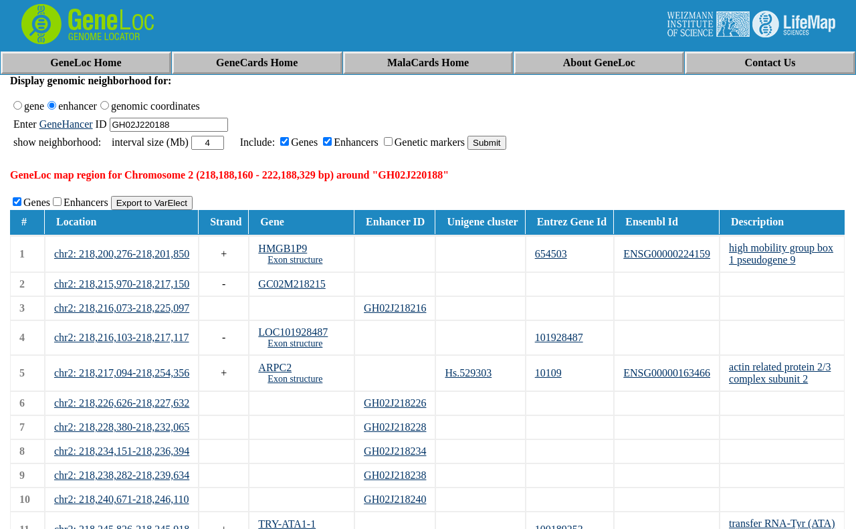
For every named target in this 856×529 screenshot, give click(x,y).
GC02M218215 (291, 284)
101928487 (559, 337)
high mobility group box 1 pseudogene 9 (781, 254)
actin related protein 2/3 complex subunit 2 (780, 373)
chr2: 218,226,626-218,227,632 (121, 403)
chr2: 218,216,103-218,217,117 (121, 337)
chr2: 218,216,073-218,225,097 (121, 308)
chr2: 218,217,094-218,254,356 (121, 373)
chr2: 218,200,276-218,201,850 (121, 253)
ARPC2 (275, 367)
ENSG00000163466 (666, 373)
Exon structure (295, 260)
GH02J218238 (395, 475)
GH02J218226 (395, 403)
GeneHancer (66, 124)
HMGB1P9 (282, 248)
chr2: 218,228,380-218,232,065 (121, 427)
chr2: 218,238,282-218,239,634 (121, 475)
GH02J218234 (395, 451)
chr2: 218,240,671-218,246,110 (121, 499)
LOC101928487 (293, 332)
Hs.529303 (468, 373)
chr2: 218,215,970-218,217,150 (121, 284)
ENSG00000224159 (666, 253)
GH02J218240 (395, 499)
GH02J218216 (395, 308)
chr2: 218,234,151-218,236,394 (121, 451)
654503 (551, 253)
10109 (548, 373)
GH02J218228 (395, 427)
